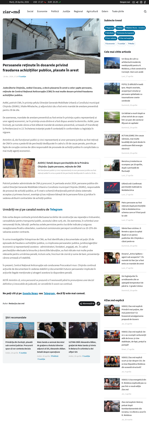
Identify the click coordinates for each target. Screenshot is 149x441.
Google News (30, 293)
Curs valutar (110, 38)
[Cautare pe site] (145, 11)
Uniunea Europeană (125, 33)
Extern (105, 11)
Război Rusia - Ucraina (135, 27)
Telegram (56, 209)
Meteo (119, 27)
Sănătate (109, 33)
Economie (42, 11)
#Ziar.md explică (114, 300)
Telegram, (50, 293)
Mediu (131, 43)
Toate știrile (118, 11)
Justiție (66, 11)
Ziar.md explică (126, 38)
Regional (78, 11)
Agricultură (92, 11)
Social (30, 11)
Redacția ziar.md (16, 303)
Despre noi (125, 2)
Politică (55, 11)
